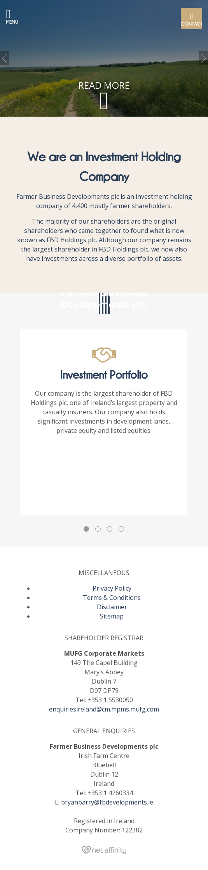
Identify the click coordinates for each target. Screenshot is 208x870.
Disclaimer (112, 607)
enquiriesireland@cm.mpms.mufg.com (104, 709)
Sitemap (112, 616)
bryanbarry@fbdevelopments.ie (107, 802)
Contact (191, 18)
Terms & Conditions (112, 597)
